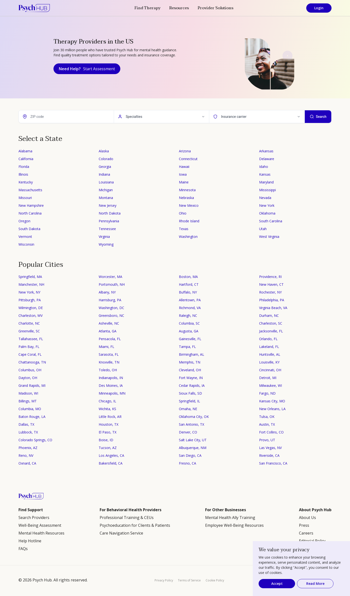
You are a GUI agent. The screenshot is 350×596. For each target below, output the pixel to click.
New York (266, 205)
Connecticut (188, 158)
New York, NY (29, 292)
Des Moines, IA (111, 385)
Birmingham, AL (191, 354)
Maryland (266, 182)
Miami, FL (106, 346)
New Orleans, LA (272, 408)
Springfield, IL (189, 401)
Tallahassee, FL (30, 339)
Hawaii (184, 166)
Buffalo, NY (188, 292)
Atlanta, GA (107, 331)
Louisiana (106, 182)
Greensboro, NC (111, 315)
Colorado (106, 158)
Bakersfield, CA (110, 463)
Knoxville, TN (109, 362)
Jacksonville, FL (271, 331)
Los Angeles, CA (111, 455)
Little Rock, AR (110, 416)
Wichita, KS (107, 408)
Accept (277, 583)
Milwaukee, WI (270, 385)
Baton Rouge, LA (31, 416)
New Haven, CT (271, 284)
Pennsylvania (109, 221)
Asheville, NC (109, 323)
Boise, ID (106, 440)
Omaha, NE (188, 408)
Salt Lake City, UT (193, 440)
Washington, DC (111, 307)
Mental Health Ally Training (230, 517)
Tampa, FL (187, 346)
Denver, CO (188, 432)
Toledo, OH (108, 370)
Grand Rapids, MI (31, 385)
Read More (315, 583)
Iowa (183, 174)
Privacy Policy (164, 580)
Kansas (265, 174)
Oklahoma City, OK (194, 416)
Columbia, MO (29, 408)
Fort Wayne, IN (191, 377)
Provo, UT (267, 440)
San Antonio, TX (191, 424)
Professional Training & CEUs (127, 517)
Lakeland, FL (269, 346)
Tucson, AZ (108, 447)
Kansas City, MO (272, 401)
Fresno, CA (187, 463)
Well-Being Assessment (39, 525)
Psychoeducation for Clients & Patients (135, 525)
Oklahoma (267, 213)
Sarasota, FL (109, 354)
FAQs (23, 548)
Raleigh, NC (188, 315)
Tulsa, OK (266, 416)
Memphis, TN (189, 362)
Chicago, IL (107, 401)
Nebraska (186, 197)
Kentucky (25, 182)
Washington (188, 236)
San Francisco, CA (273, 463)
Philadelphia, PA (271, 300)
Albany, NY (107, 292)
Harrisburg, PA (110, 300)
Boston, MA (188, 276)
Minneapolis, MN (112, 393)
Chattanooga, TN (32, 362)
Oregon (24, 221)
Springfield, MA (30, 276)
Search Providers (33, 517)
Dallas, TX (26, 424)
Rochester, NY (270, 292)
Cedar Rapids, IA (192, 385)
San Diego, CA (190, 455)
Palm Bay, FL (28, 346)
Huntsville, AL (269, 354)
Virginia (104, 236)
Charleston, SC (270, 323)
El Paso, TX (107, 432)
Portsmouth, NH (112, 284)
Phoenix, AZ (27, 447)
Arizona (185, 151)
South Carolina (270, 221)
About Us (307, 517)
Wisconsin (26, 244)
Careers (306, 533)
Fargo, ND (267, 393)
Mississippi (267, 190)
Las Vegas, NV (270, 447)
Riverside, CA (269, 455)
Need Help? (87, 68)
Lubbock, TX (28, 432)
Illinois (23, 174)
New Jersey (107, 205)
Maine (184, 182)
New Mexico (189, 205)
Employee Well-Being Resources (234, 525)
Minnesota (187, 190)
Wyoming (106, 244)
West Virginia (269, 236)
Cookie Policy (215, 580)
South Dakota (29, 228)
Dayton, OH (27, 377)
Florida (23, 166)
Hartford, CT (189, 284)
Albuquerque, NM (192, 447)
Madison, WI (28, 393)
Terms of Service (189, 580)
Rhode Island (189, 221)
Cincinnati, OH (270, 370)
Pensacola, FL (110, 339)
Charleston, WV (30, 315)
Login (319, 8)
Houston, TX (108, 424)
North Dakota (110, 213)
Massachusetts (30, 190)
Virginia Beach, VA (273, 307)
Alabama (25, 151)
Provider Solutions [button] (215, 8)
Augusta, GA (188, 331)
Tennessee (107, 228)
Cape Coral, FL (30, 354)
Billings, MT (27, 401)
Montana (106, 197)
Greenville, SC (29, 331)
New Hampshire (31, 205)
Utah (263, 228)
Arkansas (266, 151)
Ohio (182, 213)
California (25, 158)
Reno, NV (25, 455)
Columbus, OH (29, 370)
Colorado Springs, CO (35, 440)
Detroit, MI (267, 377)
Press (304, 525)
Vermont (25, 236)
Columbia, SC (189, 323)
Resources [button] (179, 8)
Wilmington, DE (30, 307)
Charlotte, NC (29, 323)
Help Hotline (29, 541)
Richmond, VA (190, 307)
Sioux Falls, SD (190, 393)
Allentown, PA (190, 300)
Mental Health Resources (41, 533)
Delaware (266, 158)
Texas (183, 228)
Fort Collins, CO (271, 432)
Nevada (265, 197)
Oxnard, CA (27, 463)
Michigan (106, 190)
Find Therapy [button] (147, 8)
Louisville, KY (269, 362)
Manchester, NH (31, 284)
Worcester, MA (110, 276)
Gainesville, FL (190, 339)
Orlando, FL (268, 339)
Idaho (263, 166)
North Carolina (30, 213)
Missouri (25, 197)
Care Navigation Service (121, 533)
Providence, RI (270, 276)
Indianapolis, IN (111, 377)
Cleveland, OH (190, 370)
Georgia (105, 166)
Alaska (104, 151)
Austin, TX (267, 424)
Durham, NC (269, 315)
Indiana (104, 174)
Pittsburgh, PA (29, 300)
